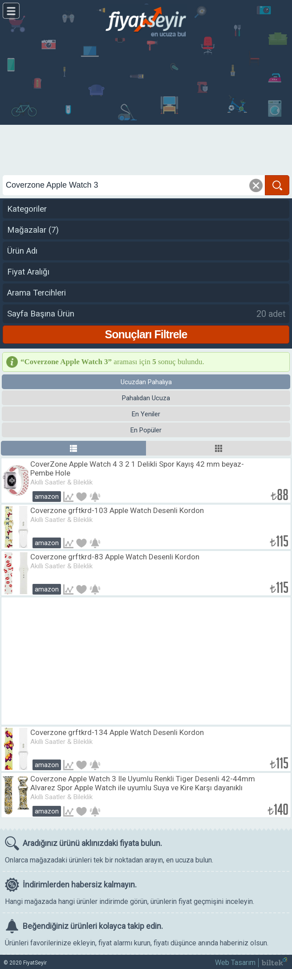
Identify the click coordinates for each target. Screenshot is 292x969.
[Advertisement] (146, 107)
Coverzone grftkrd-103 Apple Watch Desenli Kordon (117, 510)
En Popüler (146, 430)
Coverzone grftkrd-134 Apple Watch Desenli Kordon (117, 732)
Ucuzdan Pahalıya (146, 382)
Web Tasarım (235, 962)
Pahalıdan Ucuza (146, 398)
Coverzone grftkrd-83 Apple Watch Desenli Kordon (114, 556)
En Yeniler (146, 414)
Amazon (47, 497)
